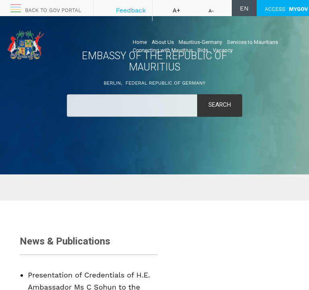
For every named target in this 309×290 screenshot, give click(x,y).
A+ (176, 10)
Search (219, 104)
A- (211, 11)
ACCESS (286, 9)
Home (140, 42)
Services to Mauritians (252, 42)
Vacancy (223, 50)
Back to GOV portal (53, 10)
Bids (203, 50)
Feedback (131, 10)
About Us (163, 42)
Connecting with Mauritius (163, 50)
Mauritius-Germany (200, 42)
